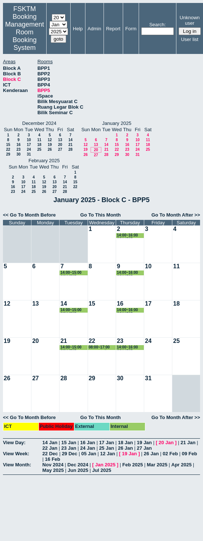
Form (130, 28)
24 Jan (87, 448)
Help (78, 28)
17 (29, 145)
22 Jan (50, 448)
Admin (94, 28)
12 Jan (107, 453)
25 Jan (106, 448)
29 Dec (69, 453)
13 (60, 140)
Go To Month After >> (176, 215)
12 (50, 140)
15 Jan (68, 442)
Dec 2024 (77, 464)
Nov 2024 (53, 464)
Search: (157, 24)
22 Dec (50, 453)
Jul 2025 (101, 470)
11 (39, 140)
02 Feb (170, 453)
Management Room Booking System (24, 36)
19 (50, 145)
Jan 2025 (105, 464)
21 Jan (187, 442)
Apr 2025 (181, 464)
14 (70, 140)
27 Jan (144, 448)
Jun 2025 (78, 470)
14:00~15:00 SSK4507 (70, 272)
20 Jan (166, 442)
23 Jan (68, 448)
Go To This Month (100, 215)
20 (60, 145)
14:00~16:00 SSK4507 (127, 235)
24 (29, 149)
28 (70, 149)
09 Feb (189, 453)
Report (113, 28)
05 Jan (88, 453)
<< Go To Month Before (29, 215)
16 (18, 145)
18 (39, 145)
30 (18, 154)
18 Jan (125, 442)
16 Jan (87, 442)
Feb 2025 (132, 464)
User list (189, 39)
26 (50, 149)
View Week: (16, 453)
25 (39, 149)
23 (18, 149)
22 (8, 149)
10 (29, 140)
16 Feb (52, 459)
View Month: (17, 464)
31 (29, 154)
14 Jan (50, 442)
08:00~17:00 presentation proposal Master (100, 347)
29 (8, 154)
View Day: (14, 442)
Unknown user (190, 20)
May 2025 (53, 470)
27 (60, 149)
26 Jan (125, 448)
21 (70, 145)
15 (8, 145)
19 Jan (144, 442)
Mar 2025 (157, 464)
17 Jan (106, 442)
